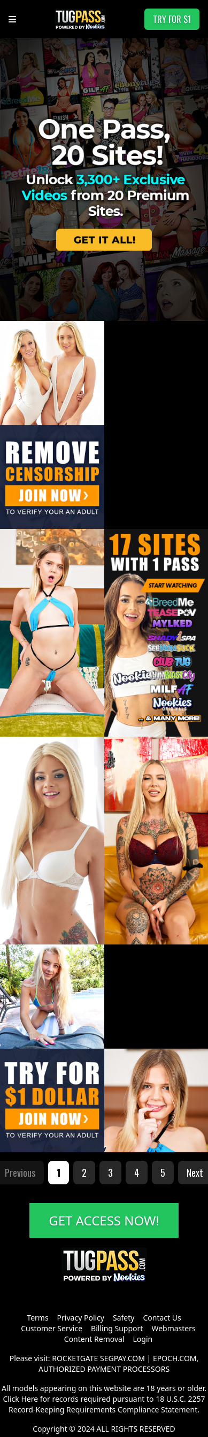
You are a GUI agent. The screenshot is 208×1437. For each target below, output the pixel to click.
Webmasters (173, 1328)
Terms (37, 1318)
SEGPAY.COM (122, 1358)
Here (29, 1399)
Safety (123, 1318)
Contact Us (162, 1318)
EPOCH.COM (175, 1358)
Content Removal (94, 1339)
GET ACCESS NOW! (104, 1220)
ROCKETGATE (75, 1358)
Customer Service (51, 1328)
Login (143, 1339)
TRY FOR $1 (172, 19)
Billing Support (117, 1328)
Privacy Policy (80, 1318)
